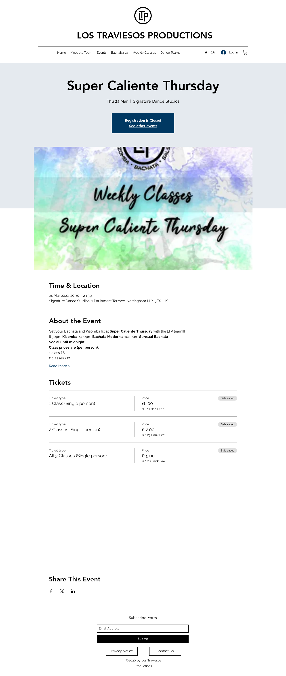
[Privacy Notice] (122, 651)
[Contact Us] (165, 651)
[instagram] (212, 52)
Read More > (59, 366)
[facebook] (206, 52)
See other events (143, 126)
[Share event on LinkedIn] (73, 591)
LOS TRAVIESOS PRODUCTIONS (144, 35)
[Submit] (143, 639)
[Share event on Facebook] (51, 591)
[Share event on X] (62, 591)
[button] (245, 52)
